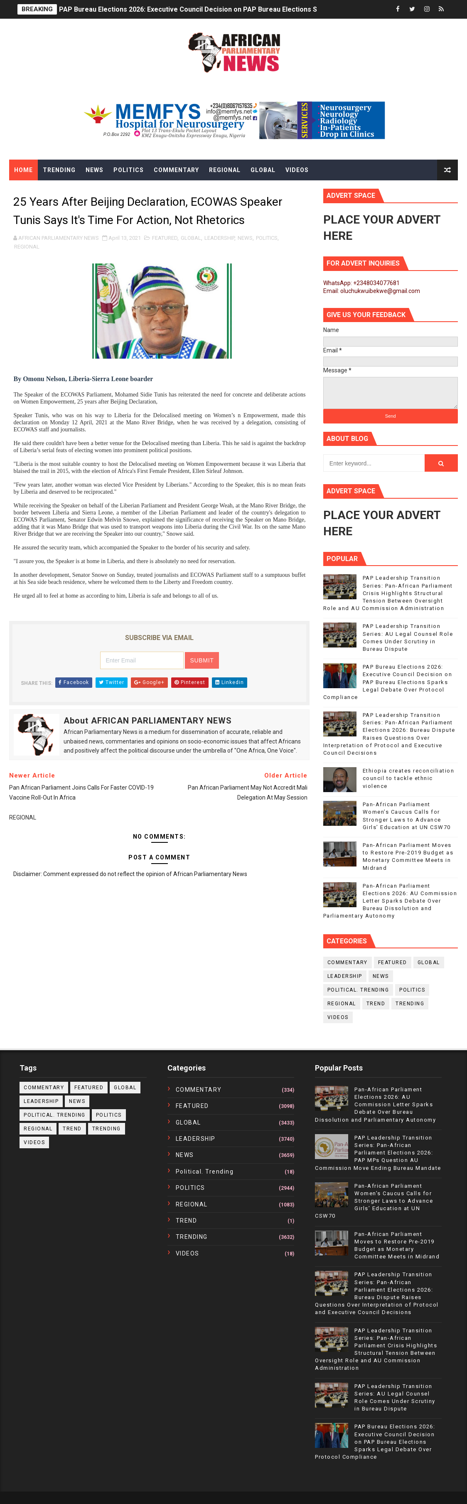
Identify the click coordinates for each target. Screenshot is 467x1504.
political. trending (358, 990)
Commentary (176, 170)
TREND (376, 1004)
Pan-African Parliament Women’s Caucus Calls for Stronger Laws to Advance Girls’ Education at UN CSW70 (374, 1201)
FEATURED (164, 238)
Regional (225, 170)
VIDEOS (338, 1017)
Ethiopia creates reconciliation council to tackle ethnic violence (409, 778)
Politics (128, 170)
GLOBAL (191, 238)
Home (23, 170)
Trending (59, 170)
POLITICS (267, 238)
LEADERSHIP (219, 238)
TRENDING (410, 1004)
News (94, 170)
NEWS (245, 238)
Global (263, 170)
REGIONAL (26, 247)
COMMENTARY (347, 962)
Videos (297, 170)
